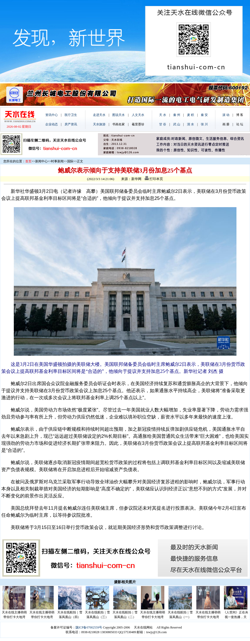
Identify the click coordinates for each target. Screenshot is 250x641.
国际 (70, 161)
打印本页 (154, 179)
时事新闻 (57, 161)
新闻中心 (41, 161)
